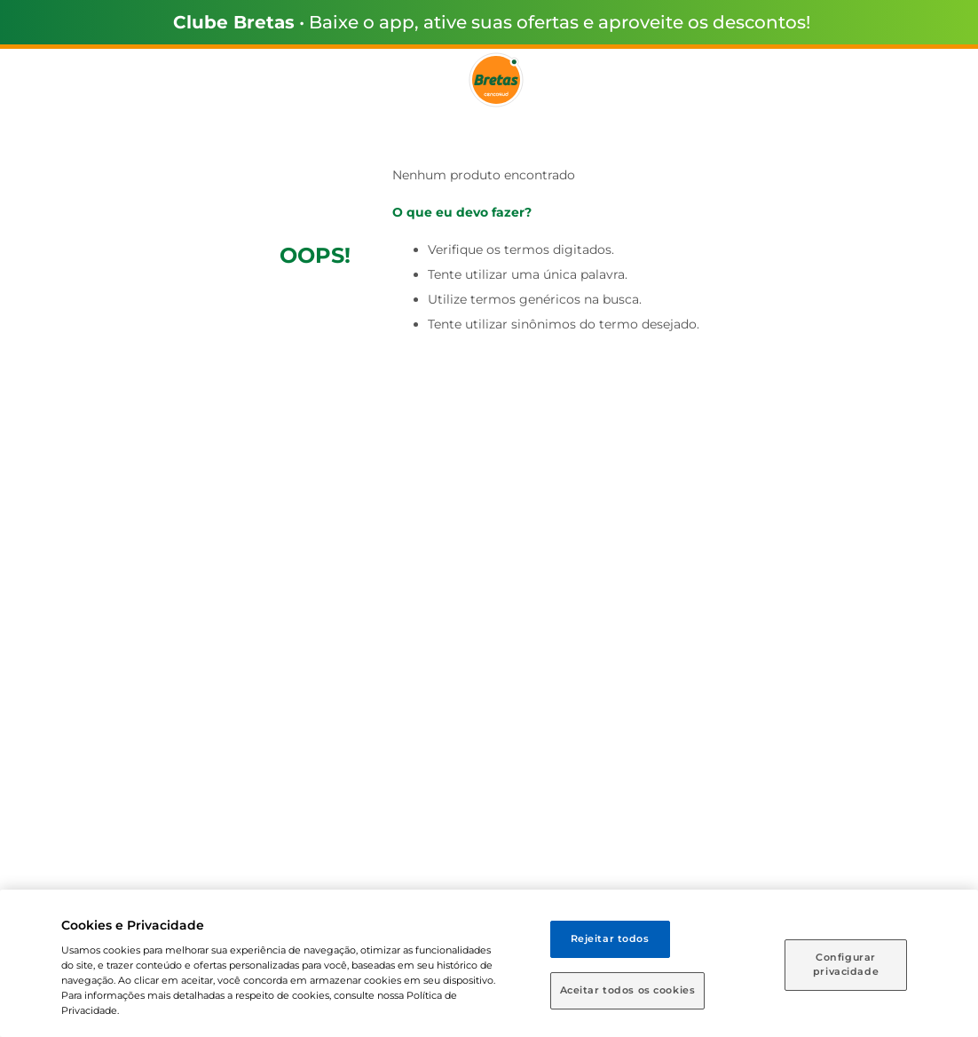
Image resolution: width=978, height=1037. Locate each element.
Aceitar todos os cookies (628, 990)
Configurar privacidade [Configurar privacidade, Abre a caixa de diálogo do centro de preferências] (846, 964)
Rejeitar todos (610, 938)
